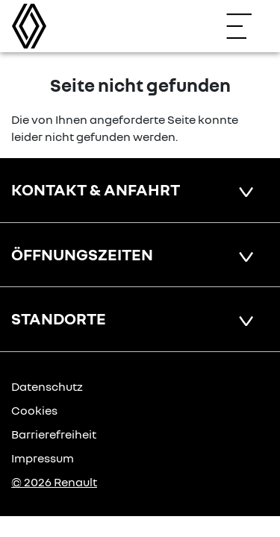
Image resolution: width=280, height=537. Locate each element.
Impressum (42, 457)
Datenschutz (47, 386)
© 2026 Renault (54, 481)
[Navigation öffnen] (246, 26)
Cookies (34, 410)
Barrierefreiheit (53, 434)
